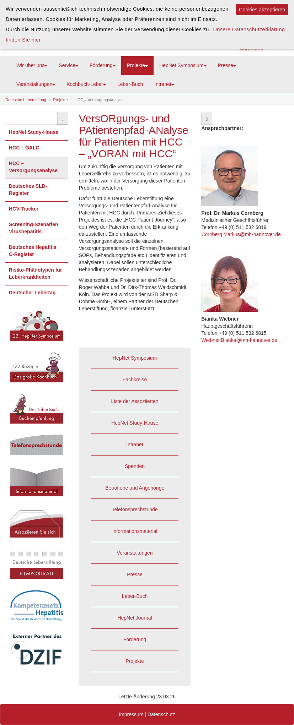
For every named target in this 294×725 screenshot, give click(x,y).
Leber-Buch (130, 84)
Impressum (131, 714)
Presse (227, 65)
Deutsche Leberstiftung (25, 100)
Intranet (164, 84)
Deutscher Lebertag (32, 292)
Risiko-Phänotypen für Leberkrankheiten (35, 273)
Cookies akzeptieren (262, 9)
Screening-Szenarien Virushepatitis (33, 228)
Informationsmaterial (134, 531)
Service (68, 65)
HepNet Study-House (33, 132)
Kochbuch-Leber (86, 84)
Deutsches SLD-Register (28, 189)
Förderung (103, 65)
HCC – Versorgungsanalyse (33, 166)
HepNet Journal (134, 618)
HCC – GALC (24, 148)
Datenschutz (161, 714)
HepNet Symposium (183, 65)
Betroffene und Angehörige (134, 488)
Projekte (137, 65)
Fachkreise (135, 379)
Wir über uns (31, 65)
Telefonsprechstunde (134, 509)
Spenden (135, 466)
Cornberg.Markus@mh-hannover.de (241, 234)
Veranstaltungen (35, 84)
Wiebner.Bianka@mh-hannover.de (239, 340)
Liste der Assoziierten (135, 401)
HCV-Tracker (23, 209)
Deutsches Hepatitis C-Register (33, 250)
